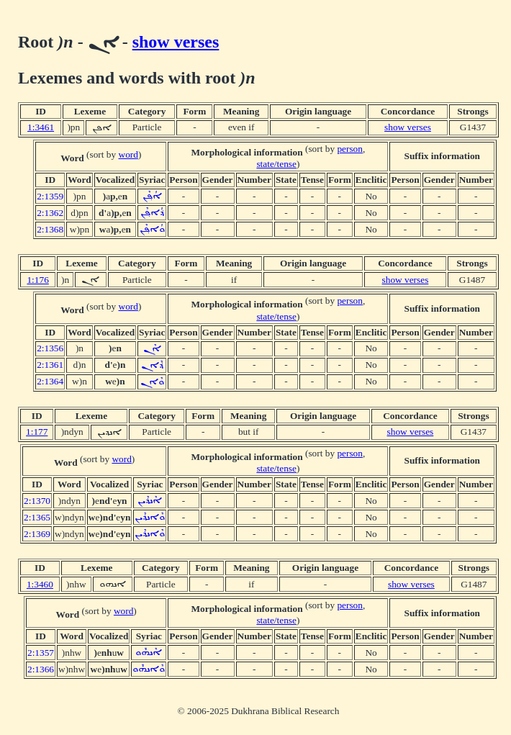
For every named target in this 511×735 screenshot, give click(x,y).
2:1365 (37, 517)
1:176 (37, 279)
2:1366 (40, 669)
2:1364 (50, 381)
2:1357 (40, 652)
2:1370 (37, 500)
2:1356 (50, 348)
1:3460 (40, 584)
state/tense (276, 163)
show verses (176, 41)
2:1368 (50, 229)
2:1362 (50, 212)
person (350, 148)
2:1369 (37, 533)
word (128, 154)
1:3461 (40, 127)
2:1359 (50, 196)
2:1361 (50, 364)
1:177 (37, 431)
